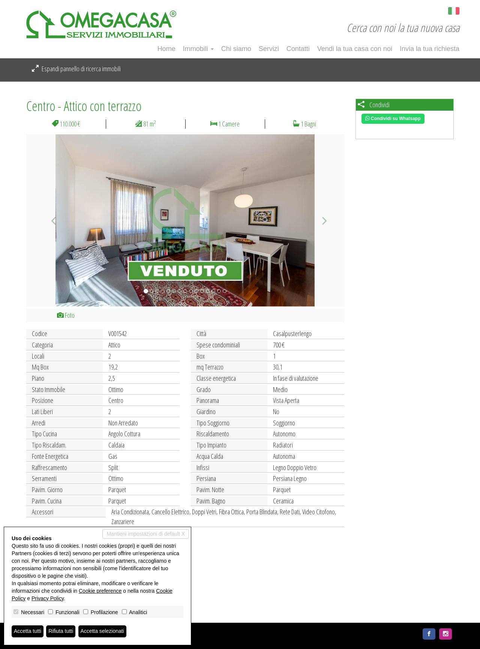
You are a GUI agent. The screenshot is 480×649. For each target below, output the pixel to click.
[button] (50, 220)
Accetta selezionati (102, 631)
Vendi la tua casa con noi (354, 49)
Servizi (269, 49)
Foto (66, 315)
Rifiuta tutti (61, 631)
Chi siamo (236, 49)
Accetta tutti (27, 631)
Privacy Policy (48, 598)
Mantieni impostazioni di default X (145, 534)
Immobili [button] (198, 49)
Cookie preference (100, 591)
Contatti (298, 49)
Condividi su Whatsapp (393, 118)
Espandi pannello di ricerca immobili (76, 68)
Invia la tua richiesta (429, 49)
